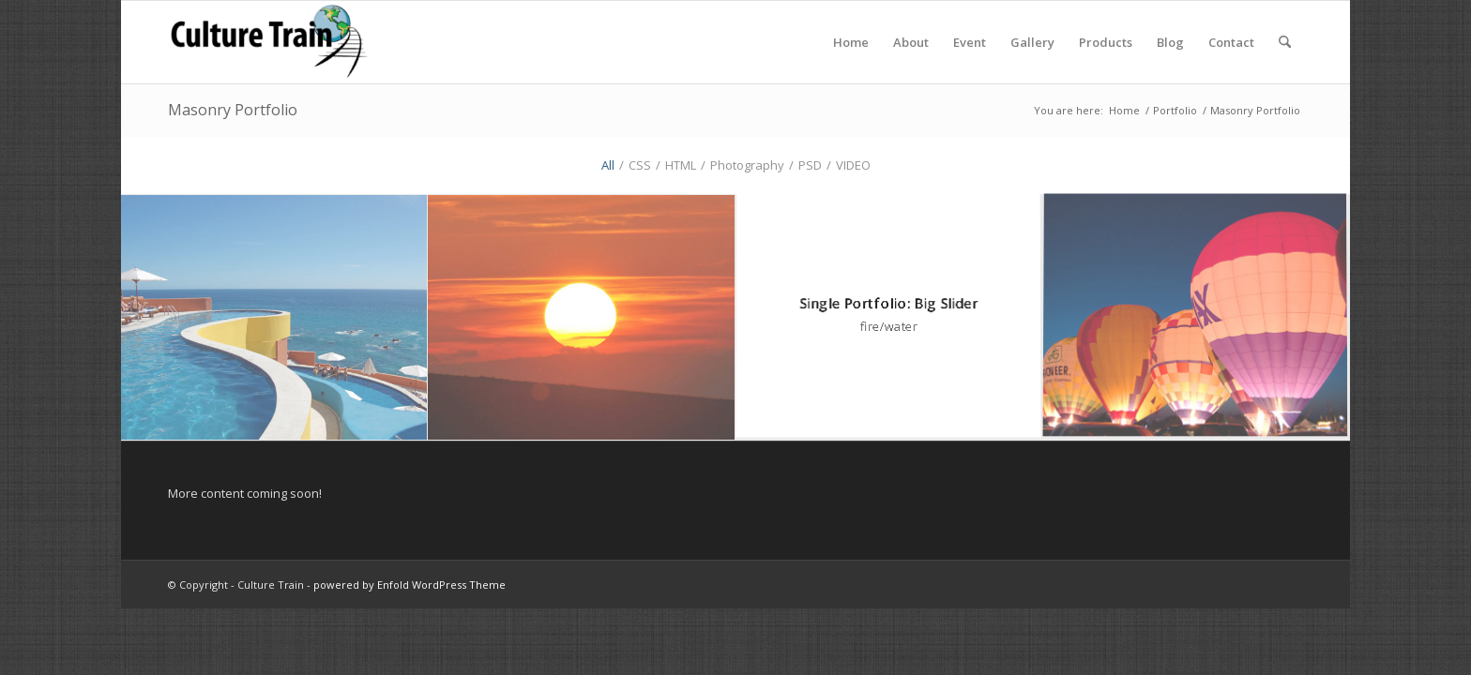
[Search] (1284, 42)
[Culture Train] (269, 42)
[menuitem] (851, 42)
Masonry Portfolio (232, 109)
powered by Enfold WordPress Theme (409, 585)
